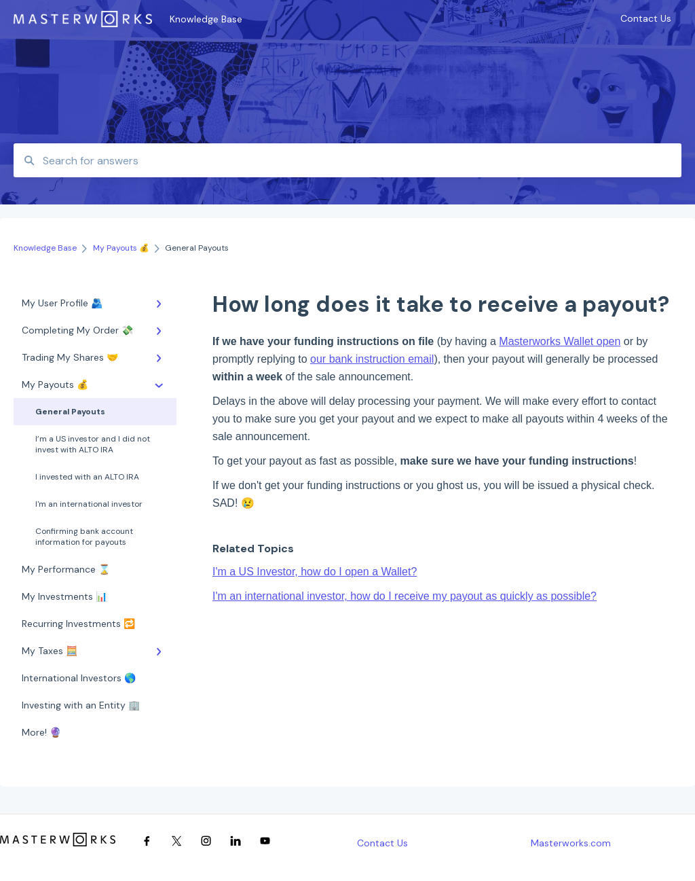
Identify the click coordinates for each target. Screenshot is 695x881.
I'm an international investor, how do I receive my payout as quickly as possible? (404, 596)
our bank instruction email (372, 359)
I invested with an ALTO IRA (87, 476)
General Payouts (70, 411)
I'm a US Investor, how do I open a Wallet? (314, 571)
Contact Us (382, 843)
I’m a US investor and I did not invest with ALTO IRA (92, 444)
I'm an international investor (89, 504)
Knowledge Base (206, 19)
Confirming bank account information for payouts (84, 536)
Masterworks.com (571, 843)
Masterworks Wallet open (559, 341)
